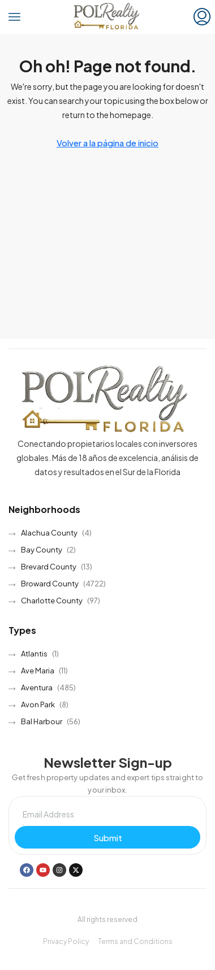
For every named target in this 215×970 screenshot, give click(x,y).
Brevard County (48, 566)
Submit (107, 837)
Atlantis (34, 653)
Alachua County (49, 532)
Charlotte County (52, 600)
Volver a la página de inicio (107, 142)
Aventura (37, 687)
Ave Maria (37, 670)
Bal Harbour (41, 721)
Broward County (50, 583)
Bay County (41, 549)
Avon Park (38, 704)
